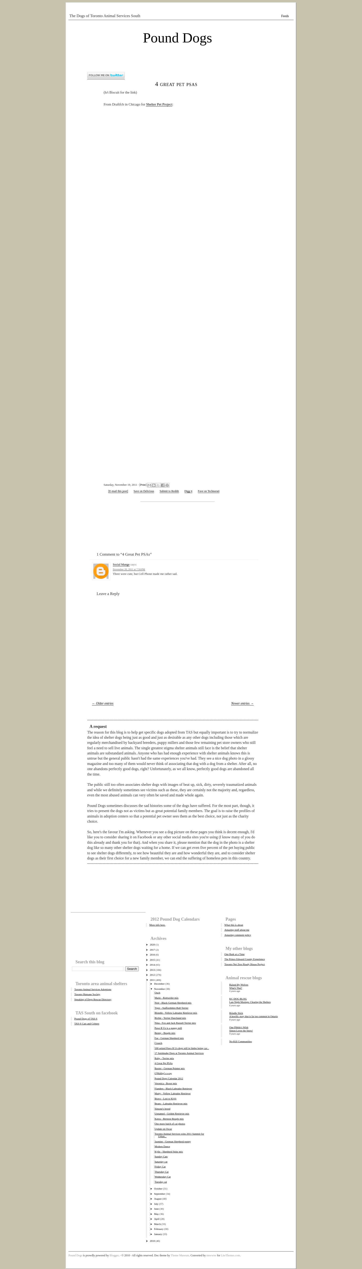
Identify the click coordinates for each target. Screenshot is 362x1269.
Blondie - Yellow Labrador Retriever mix (176, 1012)
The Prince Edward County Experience (244, 959)
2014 (152, 964)
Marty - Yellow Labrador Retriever (173, 1093)
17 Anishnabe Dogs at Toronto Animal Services (179, 1053)
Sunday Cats (161, 1156)
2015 (152, 959)
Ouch (157, 992)
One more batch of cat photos (170, 1123)
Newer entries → (242, 703)
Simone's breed (162, 1108)
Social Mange (121, 564)
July (156, 1203)
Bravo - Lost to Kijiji (165, 1098)
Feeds (285, 16)
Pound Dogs (177, 37)
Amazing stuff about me (236, 929)
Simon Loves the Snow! (241, 1030)
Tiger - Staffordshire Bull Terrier (171, 1007)
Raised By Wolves (238, 984)
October (158, 1188)
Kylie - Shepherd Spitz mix (169, 1151)
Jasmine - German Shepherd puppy (173, 1141)
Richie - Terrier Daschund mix (170, 1018)
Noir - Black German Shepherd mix (173, 1002)
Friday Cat (160, 1166)
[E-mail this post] (118, 491)
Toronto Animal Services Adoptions (92, 989)
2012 (152, 974)
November (159, 988)
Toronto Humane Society (87, 994)
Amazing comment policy (237, 935)
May (156, 1214)
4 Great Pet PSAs (176, 84)
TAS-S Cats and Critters (86, 1023)
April (156, 1218)
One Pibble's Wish (238, 1027)
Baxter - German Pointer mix (170, 1068)
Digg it (188, 491)
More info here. (157, 924)
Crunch (158, 1043)
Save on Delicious (144, 491)
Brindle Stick (236, 1013)
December (159, 983)
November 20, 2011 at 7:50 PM (129, 569)
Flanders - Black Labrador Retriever (173, 1088)
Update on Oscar (163, 1128)
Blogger (114, 1255)
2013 (152, 969)
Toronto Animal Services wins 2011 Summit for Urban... (179, 1135)
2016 (152, 954)
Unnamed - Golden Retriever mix (172, 1113)
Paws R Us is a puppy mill (168, 1028)
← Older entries (102, 703)
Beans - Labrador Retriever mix (171, 1103)
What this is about (233, 924)
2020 (152, 944)
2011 (152, 980)
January (158, 1234)
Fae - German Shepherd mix (169, 1038)
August (158, 1198)
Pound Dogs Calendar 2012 (169, 1078)
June (156, 1208)
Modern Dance (162, 1146)
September (159, 1193)
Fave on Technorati (208, 491)
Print (143, 484)
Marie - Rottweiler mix (166, 997)
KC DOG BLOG (238, 998)
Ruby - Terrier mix (164, 1058)
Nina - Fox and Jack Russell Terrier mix (175, 1022)
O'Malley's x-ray (163, 1073)
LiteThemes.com (230, 1255)
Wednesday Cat (162, 1176)
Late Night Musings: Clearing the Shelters (250, 1002)
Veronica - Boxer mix (166, 1083)
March (157, 1224)
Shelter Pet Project (159, 104)
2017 (152, 949)
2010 (152, 1240)
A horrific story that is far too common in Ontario (253, 1016)
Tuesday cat (161, 1181)
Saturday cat (161, 1161)
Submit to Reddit (169, 491)
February (158, 1229)
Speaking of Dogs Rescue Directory (92, 999)
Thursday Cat (162, 1171)
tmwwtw (211, 1255)
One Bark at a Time (234, 954)
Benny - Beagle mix (165, 1033)
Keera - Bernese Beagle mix (169, 1118)
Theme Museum (180, 1255)
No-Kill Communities (240, 1041)
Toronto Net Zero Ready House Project (244, 964)
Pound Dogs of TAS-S (85, 1018)
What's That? (235, 988)
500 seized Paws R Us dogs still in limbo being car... (182, 1048)
